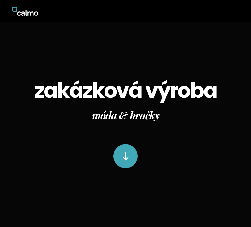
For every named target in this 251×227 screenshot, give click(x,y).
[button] (236, 11)
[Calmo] (25, 11)
